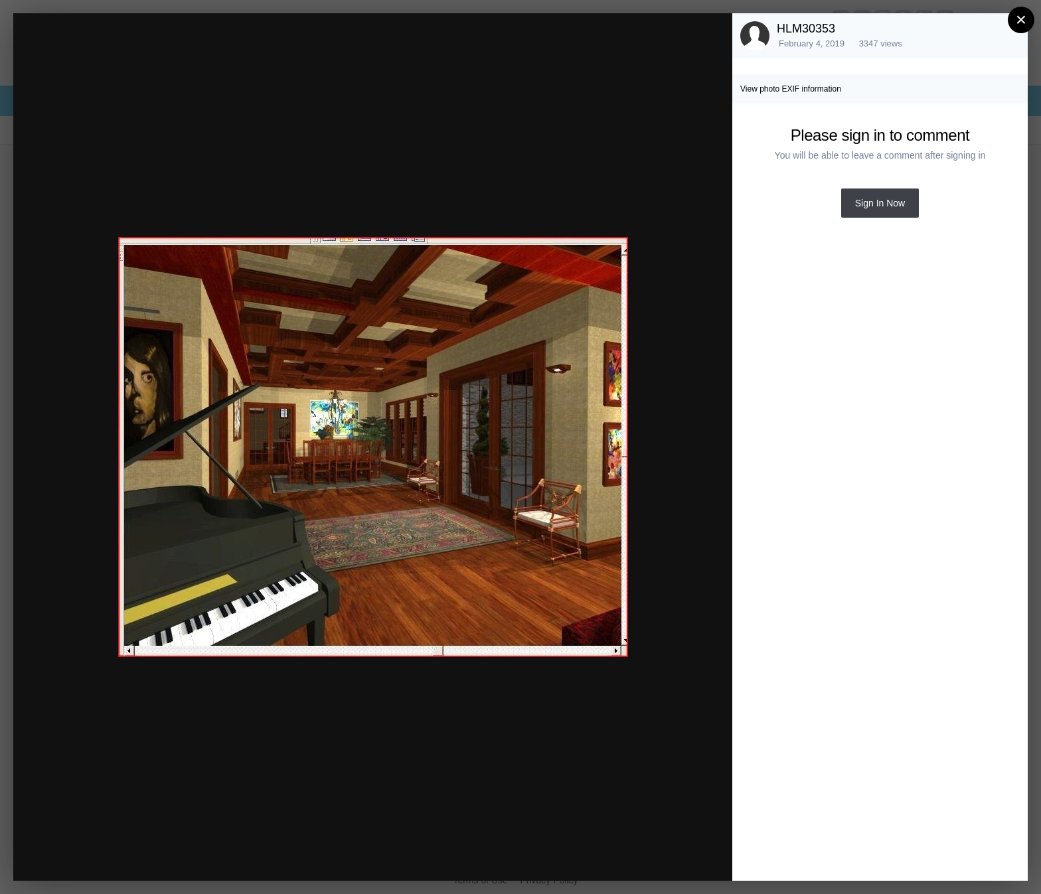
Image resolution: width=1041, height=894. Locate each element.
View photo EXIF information (790, 89)
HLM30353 (806, 28)
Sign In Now (880, 203)
